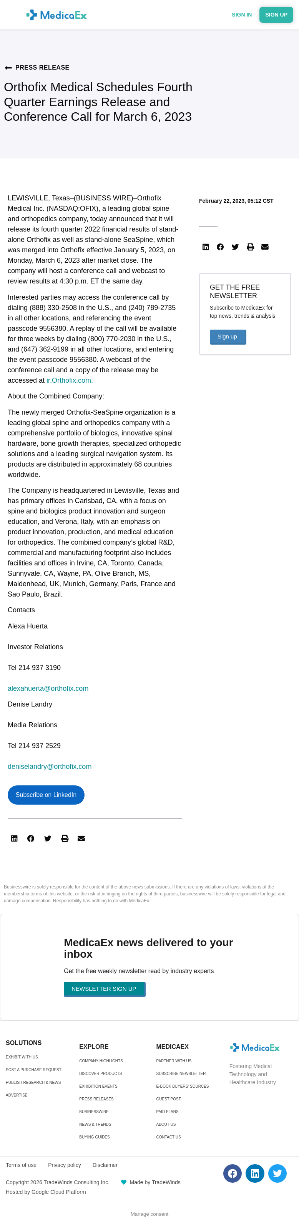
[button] (14, 838)
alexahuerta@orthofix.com (48, 688)
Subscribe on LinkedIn (46, 795)
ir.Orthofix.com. (70, 380)
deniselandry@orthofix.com (49, 766)
